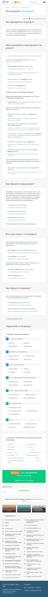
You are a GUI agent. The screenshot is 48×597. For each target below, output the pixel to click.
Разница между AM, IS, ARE (12, 520)
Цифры (7, 522)
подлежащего (10, 193)
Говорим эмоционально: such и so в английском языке (35, 539)
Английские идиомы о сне (33, 528)
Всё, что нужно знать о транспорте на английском (33, 560)
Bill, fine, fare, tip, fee (32, 525)
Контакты (38, 587)
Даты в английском (10, 538)
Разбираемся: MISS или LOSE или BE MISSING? (13, 534)
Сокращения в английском (12, 545)
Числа (6, 525)
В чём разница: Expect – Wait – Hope (34, 572)
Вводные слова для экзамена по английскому (35, 535)
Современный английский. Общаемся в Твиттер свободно (13, 567)
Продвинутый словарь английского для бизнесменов (13, 542)
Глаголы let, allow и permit (12, 577)
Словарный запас (10, 516)
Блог (25, 587)
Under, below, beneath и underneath (11, 571)
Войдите (15, 473)
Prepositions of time (10, 553)
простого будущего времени (18, 35)
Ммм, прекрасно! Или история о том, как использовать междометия (35, 521)
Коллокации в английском (12, 563)
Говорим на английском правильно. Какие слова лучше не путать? (35, 556)
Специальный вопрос (12, 263)
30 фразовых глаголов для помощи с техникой (33, 568)
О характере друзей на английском (32, 531)
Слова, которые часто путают (34, 551)
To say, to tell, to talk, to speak (13, 574)
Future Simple (35, 96)
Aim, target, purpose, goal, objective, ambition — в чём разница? (12, 549)
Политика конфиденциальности (32, 590)
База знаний (31, 587)
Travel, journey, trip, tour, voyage (13, 531)
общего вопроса (20, 242)
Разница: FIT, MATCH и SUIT (33, 576)
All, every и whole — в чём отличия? (33, 564)
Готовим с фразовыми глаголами (32, 548)
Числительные (9, 528)
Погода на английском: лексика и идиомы (35, 544)
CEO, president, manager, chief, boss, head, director (13, 557)
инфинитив (33, 224)
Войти (18, 2)
